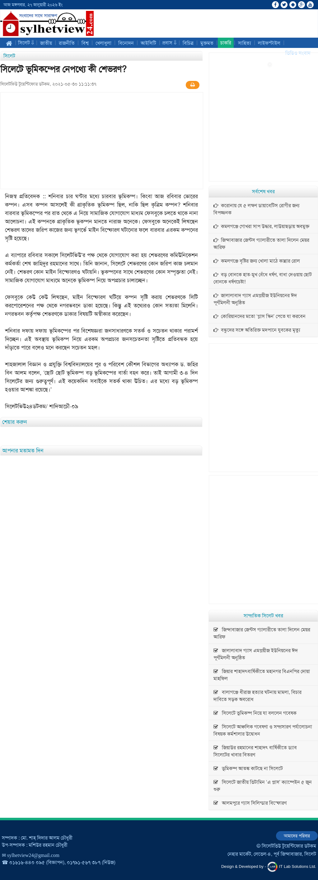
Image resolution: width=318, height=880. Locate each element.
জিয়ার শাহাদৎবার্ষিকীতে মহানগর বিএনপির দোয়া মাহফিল (261, 675)
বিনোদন (126, 43)
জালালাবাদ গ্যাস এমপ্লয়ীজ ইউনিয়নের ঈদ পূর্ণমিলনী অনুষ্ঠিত (255, 299)
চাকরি (225, 43)
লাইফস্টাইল (269, 43)
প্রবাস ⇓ (169, 43)
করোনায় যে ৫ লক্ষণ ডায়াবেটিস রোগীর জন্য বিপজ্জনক (256, 209)
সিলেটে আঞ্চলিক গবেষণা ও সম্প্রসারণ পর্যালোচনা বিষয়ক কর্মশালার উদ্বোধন (262, 730)
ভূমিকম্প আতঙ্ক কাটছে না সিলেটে (248, 768)
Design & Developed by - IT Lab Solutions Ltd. (268, 866)
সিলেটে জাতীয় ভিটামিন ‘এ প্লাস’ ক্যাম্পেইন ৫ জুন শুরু (262, 786)
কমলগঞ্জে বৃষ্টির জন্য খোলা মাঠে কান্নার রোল (256, 261)
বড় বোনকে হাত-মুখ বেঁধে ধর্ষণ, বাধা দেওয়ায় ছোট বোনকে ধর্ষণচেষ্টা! (262, 278)
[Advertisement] (293, 155)
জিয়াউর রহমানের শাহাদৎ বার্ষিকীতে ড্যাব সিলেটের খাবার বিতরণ (255, 751)
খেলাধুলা (103, 43)
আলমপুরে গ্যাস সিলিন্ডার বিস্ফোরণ (250, 803)
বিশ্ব (85, 43)
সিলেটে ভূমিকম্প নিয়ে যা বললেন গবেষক (255, 713)
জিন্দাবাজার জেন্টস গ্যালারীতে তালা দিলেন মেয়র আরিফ (261, 243)
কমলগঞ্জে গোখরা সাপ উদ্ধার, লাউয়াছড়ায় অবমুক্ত (261, 226)
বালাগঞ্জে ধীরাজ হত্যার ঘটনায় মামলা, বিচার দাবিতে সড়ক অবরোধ (257, 696)
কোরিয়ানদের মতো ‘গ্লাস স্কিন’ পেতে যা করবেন (259, 316)
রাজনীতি (67, 43)
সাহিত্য (244, 43)
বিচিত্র (188, 43)
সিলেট (9, 56)
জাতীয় (46, 43)
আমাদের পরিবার (297, 836)
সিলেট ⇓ (26, 43)
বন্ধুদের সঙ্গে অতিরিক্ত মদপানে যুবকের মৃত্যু (256, 330)
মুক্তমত (206, 43)
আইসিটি (148, 43)
